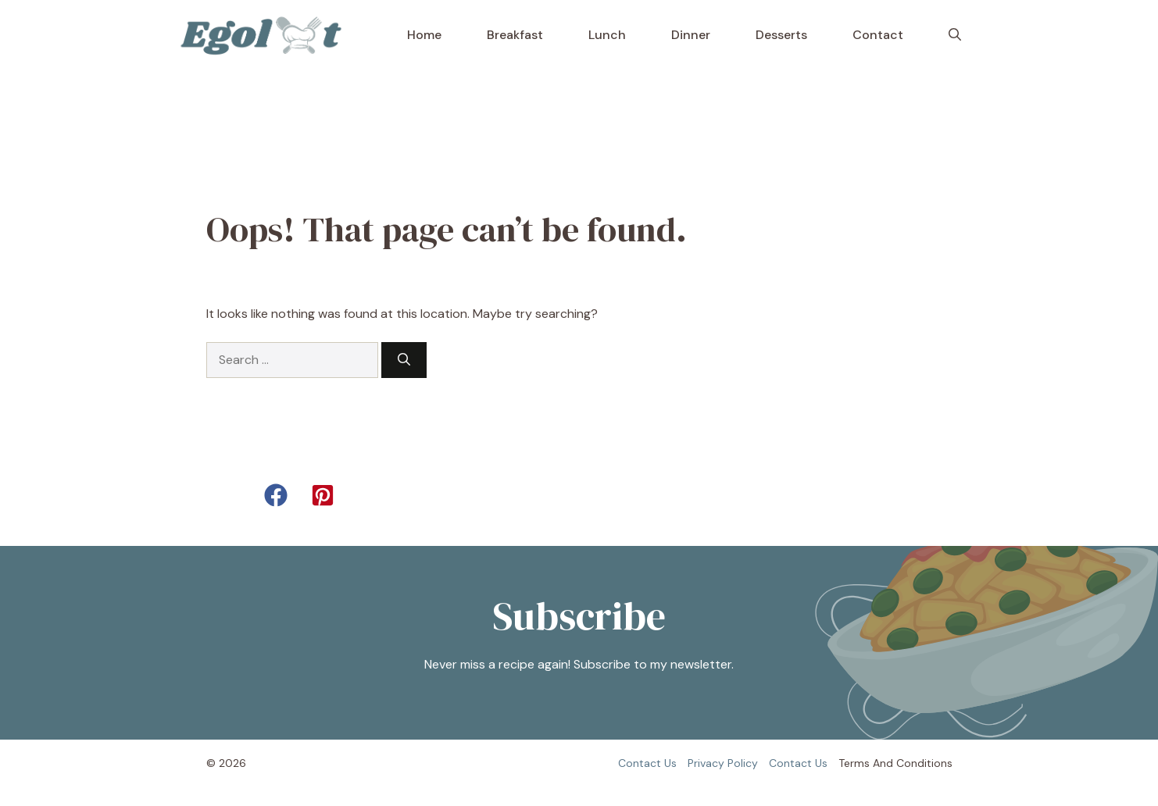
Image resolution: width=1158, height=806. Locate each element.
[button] (955, 35)
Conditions (924, 763)
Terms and (865, 763)
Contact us (647, 763)
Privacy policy (723, 763)
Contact (877, 35)
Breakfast (515, 35)
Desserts (781, 35)
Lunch (607, 35)
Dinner (690, 35)
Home (424, 35)
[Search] (404, 360)
